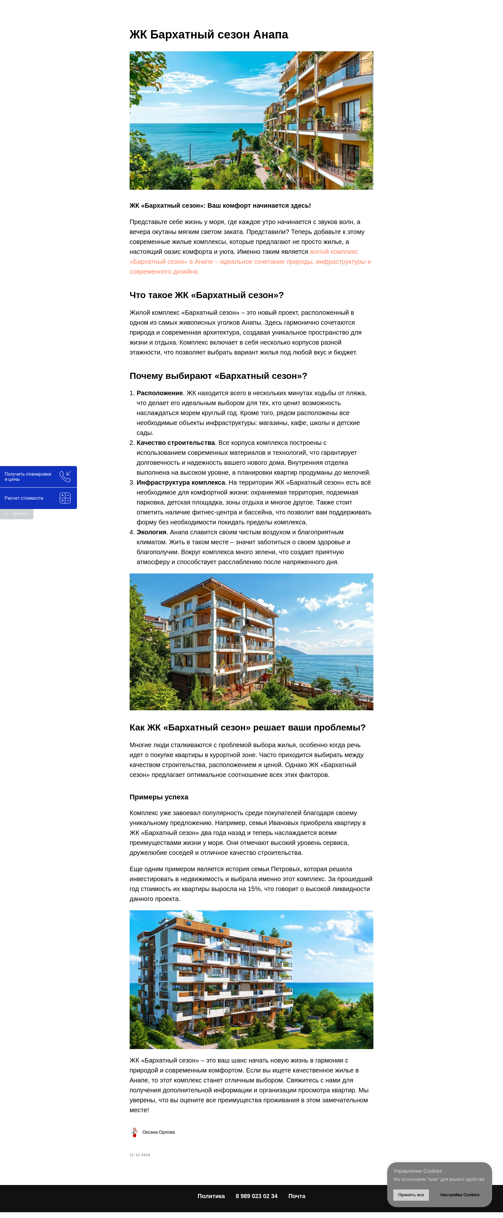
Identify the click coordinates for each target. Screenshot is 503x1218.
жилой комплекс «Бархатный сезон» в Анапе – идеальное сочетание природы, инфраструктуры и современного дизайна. (250, 264)
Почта (296, 1202)
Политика (211, 1202)
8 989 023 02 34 (256, 1202)
